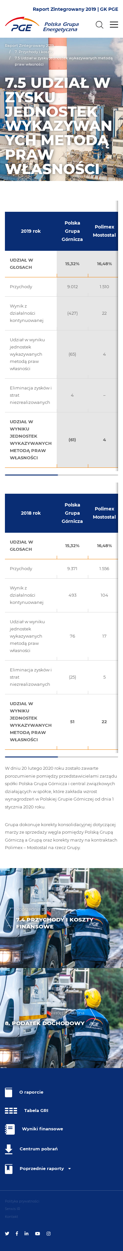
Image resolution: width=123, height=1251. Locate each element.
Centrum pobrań (31, 1149)
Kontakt (11, 1217)
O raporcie (24, 1092)
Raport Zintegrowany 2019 (29, 45)
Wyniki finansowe (34, 1129)
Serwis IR (12, 1209)
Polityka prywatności (22, 1201)
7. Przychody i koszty (34, 52)
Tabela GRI (26, 1111)
